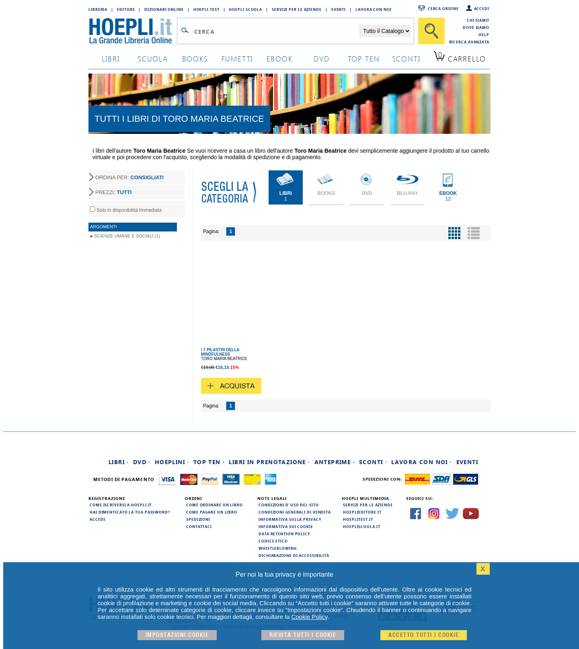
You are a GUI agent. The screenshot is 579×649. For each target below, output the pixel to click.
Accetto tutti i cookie (423, 635)
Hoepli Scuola (245, 9)
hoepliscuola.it (361, 526)
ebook (280, 58)
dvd (322, 58)
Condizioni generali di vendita (295, 512)
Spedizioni (198, 519)
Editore (126, 9)
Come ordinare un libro (214, 504)
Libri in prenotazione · (269, 462)
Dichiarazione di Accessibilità (294, 555)
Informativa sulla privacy (290, 519)
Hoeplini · (172, 462)
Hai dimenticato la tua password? (130, 512)
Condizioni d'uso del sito (289, 504)
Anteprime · (334, 462)
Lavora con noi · (421, 462)
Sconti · (373, 462)
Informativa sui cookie (286, 526)
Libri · (119, 462)
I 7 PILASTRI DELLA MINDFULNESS (220, 352)
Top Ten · (209, 462)
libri (111, 58)
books (195, 58)
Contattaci (199, 526)
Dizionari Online (163, 9)
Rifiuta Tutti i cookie (302, 635)
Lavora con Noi (373, 9)
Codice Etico (273, 540)
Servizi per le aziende (297, 9)
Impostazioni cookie (177, 635)
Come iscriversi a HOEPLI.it (121, 504)
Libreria (97, 9)
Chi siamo (478, 20)
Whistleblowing (278, 548)
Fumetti (237, 58)
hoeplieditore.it (362, 512)
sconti (406, 58)
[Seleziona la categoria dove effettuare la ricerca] (386, 31)
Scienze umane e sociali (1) (127, 235)
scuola (153, 58)
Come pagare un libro (211, 512)
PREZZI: (113, 192)
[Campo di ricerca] (276, 31)
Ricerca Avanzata (469, 41)
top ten (364, 58)
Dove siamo (476, 27)
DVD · (142, 462)
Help (483, 34)
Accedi (481, 8)
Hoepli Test (206, 9)
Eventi (338, 9)
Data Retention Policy (284, 533)
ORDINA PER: (129, 177)
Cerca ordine (443, 8)
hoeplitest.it (358, 519)
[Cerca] (431, 31)
